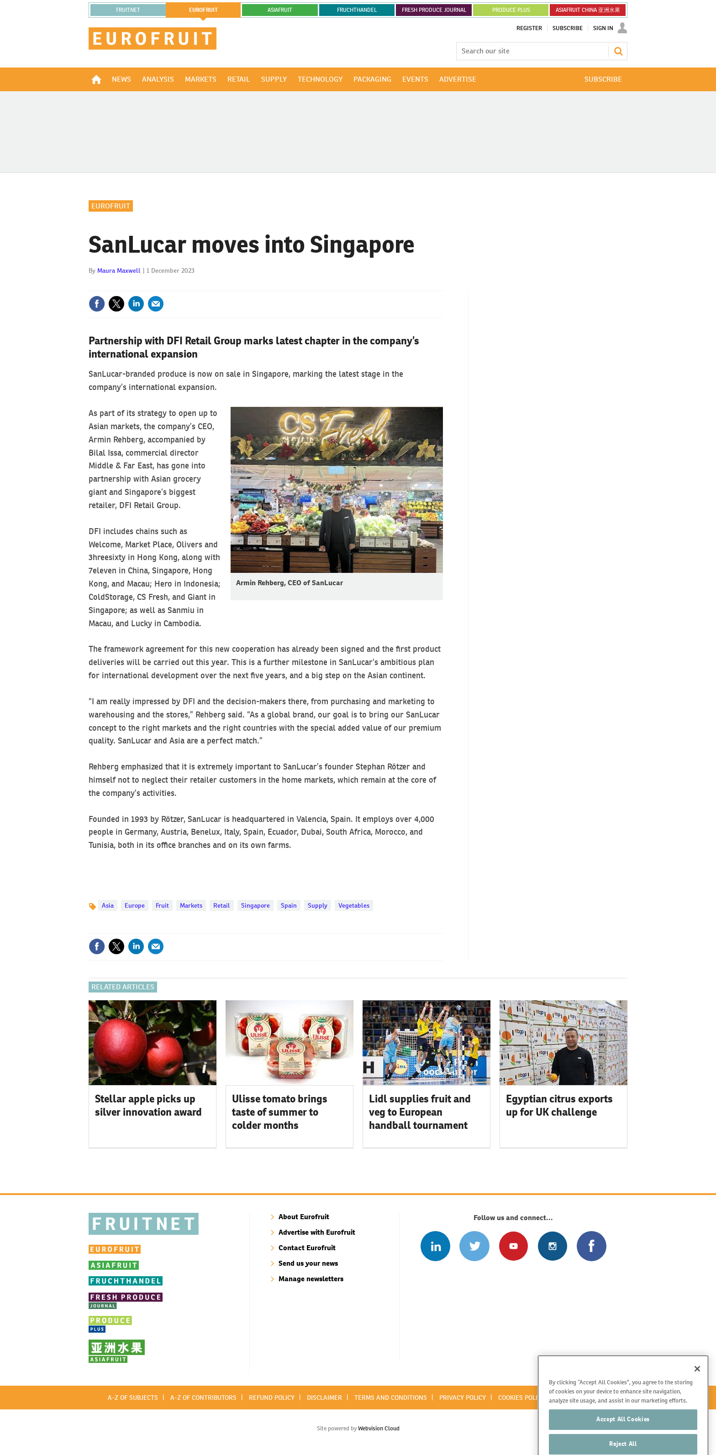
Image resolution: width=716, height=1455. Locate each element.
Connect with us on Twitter (474, 1246)
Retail (221, 905)
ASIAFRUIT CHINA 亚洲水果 (588, 10)
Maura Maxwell (119, 270)
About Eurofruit (304, 1216)
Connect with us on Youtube (513, 1246)
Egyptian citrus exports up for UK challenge (559, 1105)
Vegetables (353, 905)
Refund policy (272, 1397)
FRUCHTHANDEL (357, 10)
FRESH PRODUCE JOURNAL (434, 10)
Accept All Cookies (623, 1435)
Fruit (162, 905)
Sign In (603, 28)
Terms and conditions (390, 1397)
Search (618, 51)
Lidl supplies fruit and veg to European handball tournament (420, 1112)
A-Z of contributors (203, 1397)
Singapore (255, 905)
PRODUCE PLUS (511, 10)
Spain (289, 905)
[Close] (697, 1384)
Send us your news (308, 1263)
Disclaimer (324, 1397)
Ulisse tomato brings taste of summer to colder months (279, 1112)
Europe (135, 905)
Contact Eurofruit (307, 1247)
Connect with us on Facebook (591, 1246)
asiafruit (280, 10)
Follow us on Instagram (552, 1246)
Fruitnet (128, 10)
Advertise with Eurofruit (317, 1232)
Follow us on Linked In (435, 1246)
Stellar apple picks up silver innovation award (148, 1105)
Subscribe (568, 28)
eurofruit (203, 10)
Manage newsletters (311, 1279)
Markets (191, 905)
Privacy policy (462, 1397)
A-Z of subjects (133, 1397)
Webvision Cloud (379, 1428)
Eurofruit (110, 206)
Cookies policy (521, 1397)
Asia (108, 905)
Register (529, 28)
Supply (317, 905)
